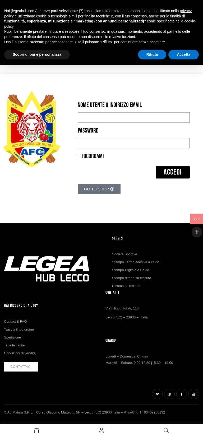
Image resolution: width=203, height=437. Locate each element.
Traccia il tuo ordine (19, 329)
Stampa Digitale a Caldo (130, 270)
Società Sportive (124, 254)
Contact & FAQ (15, 321)
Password (88, 130)
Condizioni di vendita (20, 353)
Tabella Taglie (14, 345)
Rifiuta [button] (152, 54)
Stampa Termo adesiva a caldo (135, 262)
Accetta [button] (183, 54)
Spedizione (12, 337)
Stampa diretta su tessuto (131, 278)
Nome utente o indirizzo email (110, 105)
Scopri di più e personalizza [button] (37, 54)
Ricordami (91, 156)
